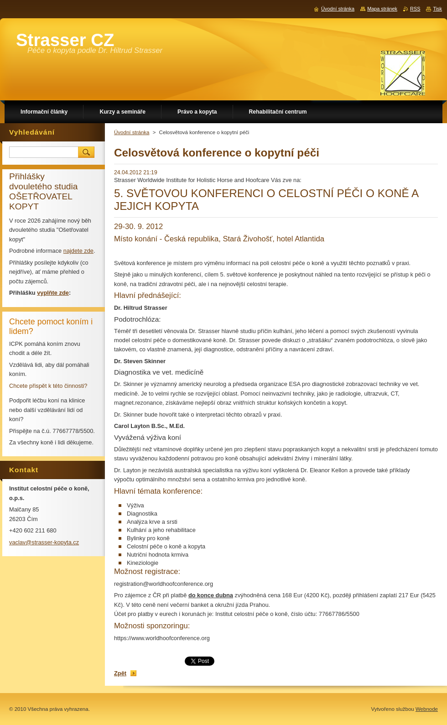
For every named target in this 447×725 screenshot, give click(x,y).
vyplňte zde (53, 292)
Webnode (427, 709)
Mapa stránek (382, 8)
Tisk (437, 8)
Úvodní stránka (131, 132)
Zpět (120, 673)
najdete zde (78, 250)
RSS (415, 8)
